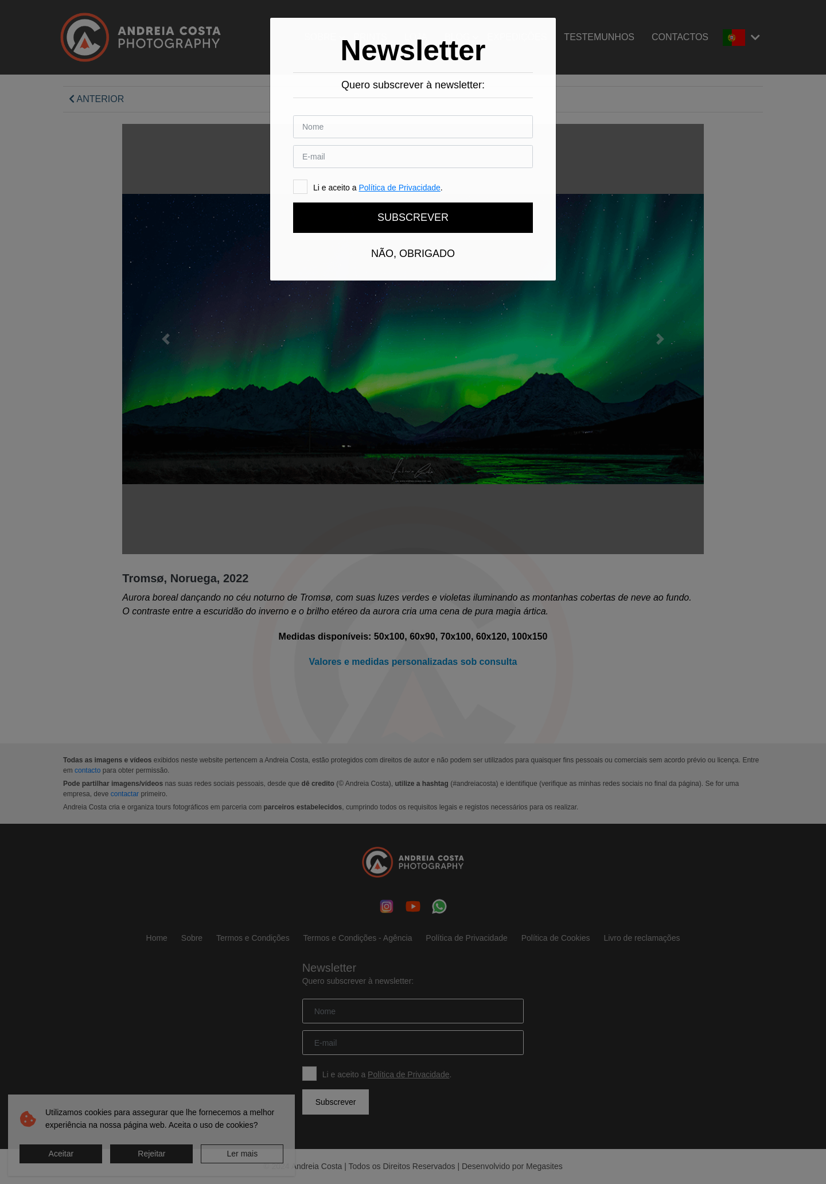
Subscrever (413, 217)
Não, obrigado (413, 253)
